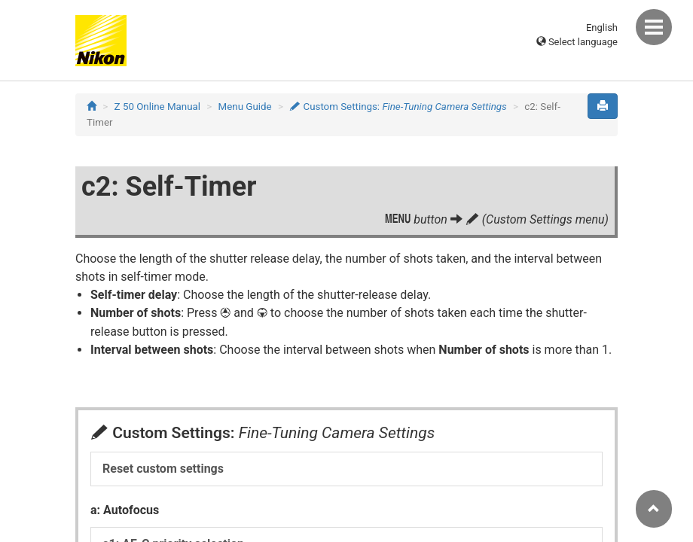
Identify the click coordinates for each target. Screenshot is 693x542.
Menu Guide (245, 106)
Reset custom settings (163, 468)
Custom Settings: (398, 106)
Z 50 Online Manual (157, 106)
